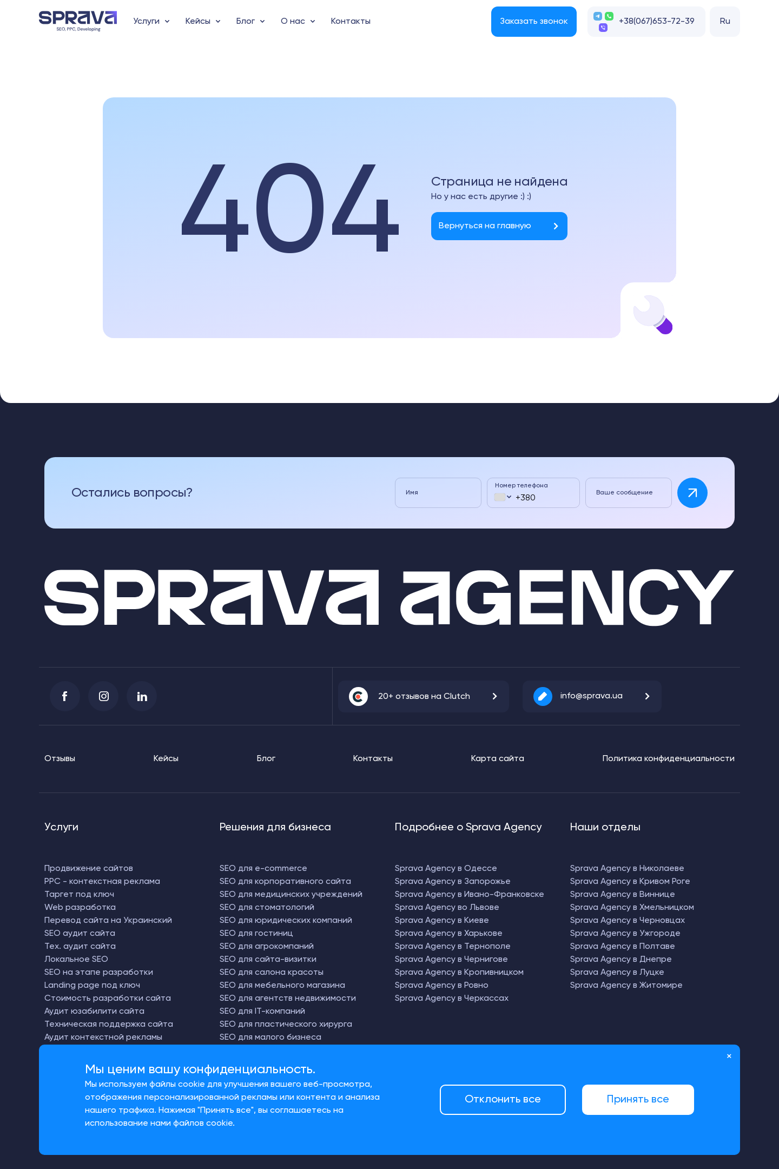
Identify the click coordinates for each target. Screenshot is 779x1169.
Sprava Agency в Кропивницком (459, 972)
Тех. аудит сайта (80, 946)
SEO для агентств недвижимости (288, 998)
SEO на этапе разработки (98, 972)
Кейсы (198, 21)
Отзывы (59, 759)
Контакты (351, 21)
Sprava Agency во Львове (447, 907)
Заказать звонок (534, 21)
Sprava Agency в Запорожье (453, 881)
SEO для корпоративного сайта (285, 881)
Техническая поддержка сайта (108, 1024)
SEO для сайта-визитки (268, 959)
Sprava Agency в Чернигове (451, 959)
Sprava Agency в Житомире (626, 985)
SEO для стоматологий (267, 907)
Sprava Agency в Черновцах (627, 920)
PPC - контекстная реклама (102, 881)
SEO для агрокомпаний (267, 946)
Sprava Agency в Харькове (449, 933)
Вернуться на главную (485, 226)
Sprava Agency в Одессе (446, 868)
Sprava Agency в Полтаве (622, 946)
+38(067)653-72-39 (657, 21)
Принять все (638, 1099)
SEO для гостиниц (256, 933)
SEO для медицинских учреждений (291, 894)
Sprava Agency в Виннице (622, 894)
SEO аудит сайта (79, 933)
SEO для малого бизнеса (270, 1037)
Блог (245, 21)
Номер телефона (521, 486)
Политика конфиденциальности (669, 759)
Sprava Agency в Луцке (617, 972)
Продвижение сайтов (88, 868)
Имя (412, 493)
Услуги (146, 21)
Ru (725, 21)
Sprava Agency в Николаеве (627, 868)
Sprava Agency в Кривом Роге (630, 881)
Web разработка (80, 907)
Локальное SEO (76, 959)
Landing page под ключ (92, 985)
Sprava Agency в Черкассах (452, 998)
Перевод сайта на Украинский (108, 920)
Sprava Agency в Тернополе (453, 946)
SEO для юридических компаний (286, 920)
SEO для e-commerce (263, 868)
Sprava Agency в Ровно (441, 985)
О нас (293, 21)
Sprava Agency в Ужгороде (625, 933)
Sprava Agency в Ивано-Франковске (469, 894)
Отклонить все (503, 1099)
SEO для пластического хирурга (286, 1024)
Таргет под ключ (79, 894)
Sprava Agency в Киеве (442, 920)
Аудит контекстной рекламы (103, 1037)
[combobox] (502, 496)
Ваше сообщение (624, 493)
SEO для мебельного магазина (282, 985)
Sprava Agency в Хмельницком (632, 907)
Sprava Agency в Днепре (621, 959)
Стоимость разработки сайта (107, 998)
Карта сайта (497, 759)
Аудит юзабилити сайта (94, 1011)
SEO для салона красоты (272, 972)
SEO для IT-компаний (262, 1011)
